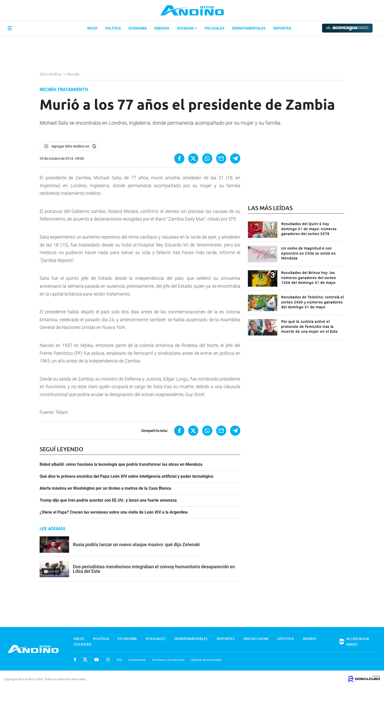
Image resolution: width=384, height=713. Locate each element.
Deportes (282, 28)
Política (113, 28)
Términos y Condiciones (168, 660)
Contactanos (137, 660)
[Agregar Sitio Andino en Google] (70, 146)
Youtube (96, 660)
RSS (119, 660)
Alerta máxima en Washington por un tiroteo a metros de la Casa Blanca (105, 488)
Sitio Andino (51, 73)
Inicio (92, 28)
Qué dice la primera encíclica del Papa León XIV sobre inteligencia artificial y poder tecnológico (126, 476)
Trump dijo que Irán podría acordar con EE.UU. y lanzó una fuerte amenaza (108, 500)
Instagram (107, 660)
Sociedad (187, 28)
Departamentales (249, 28)
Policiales (215, 28)
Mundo (73, 73)
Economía (138, 28)
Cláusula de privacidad (206, 660)
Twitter (85, 660)
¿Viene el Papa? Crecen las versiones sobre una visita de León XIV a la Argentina (114, 512)
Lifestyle (285, 638)
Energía (161, 28)
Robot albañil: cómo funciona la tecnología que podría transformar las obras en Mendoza (121, 464)
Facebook (75, 660)
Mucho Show (256, 638)
